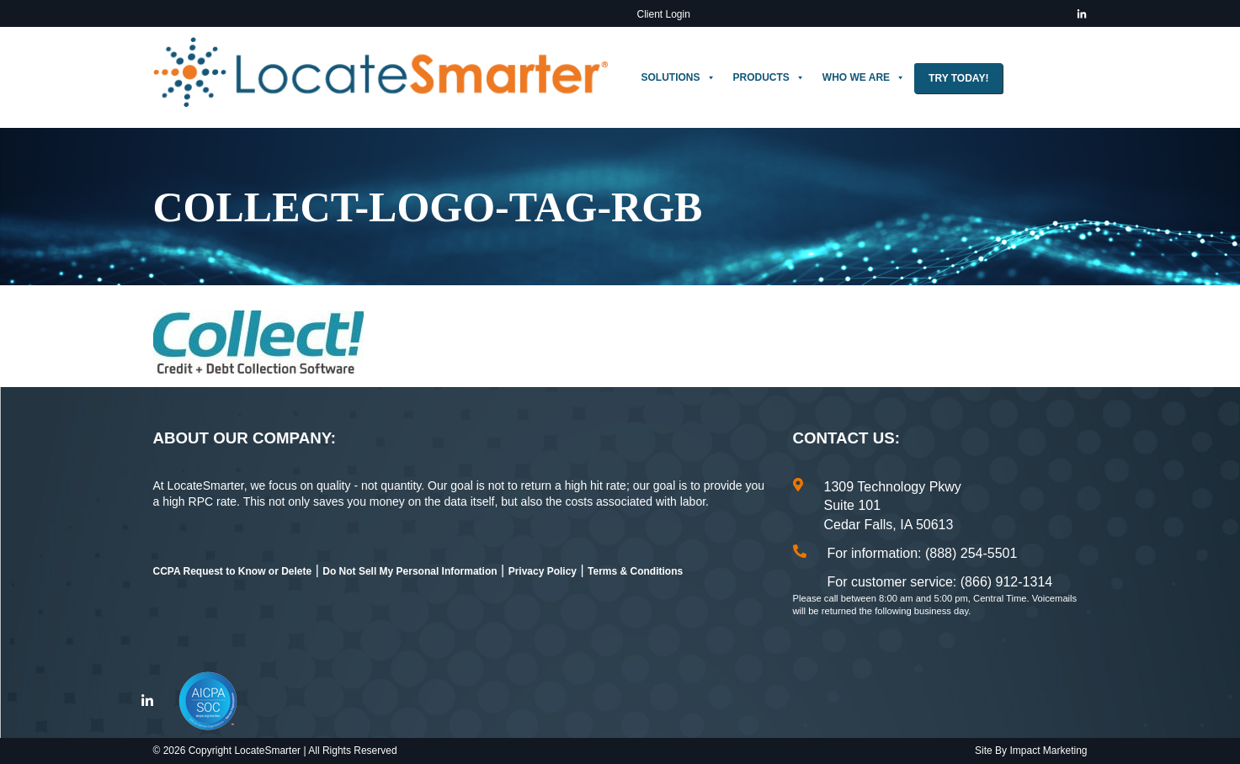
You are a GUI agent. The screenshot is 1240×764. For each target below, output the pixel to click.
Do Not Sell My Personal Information (409, 571)
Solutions (678, 77)
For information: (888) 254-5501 (923, 553)
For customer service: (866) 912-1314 (940, 582)
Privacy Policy (542, 571)
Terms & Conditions (635, 571)
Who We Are (863, 77)
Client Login (663, 14)
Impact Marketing (1048, 750)
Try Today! (958, 78)
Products (769, 77)
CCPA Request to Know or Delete (232, 571)
